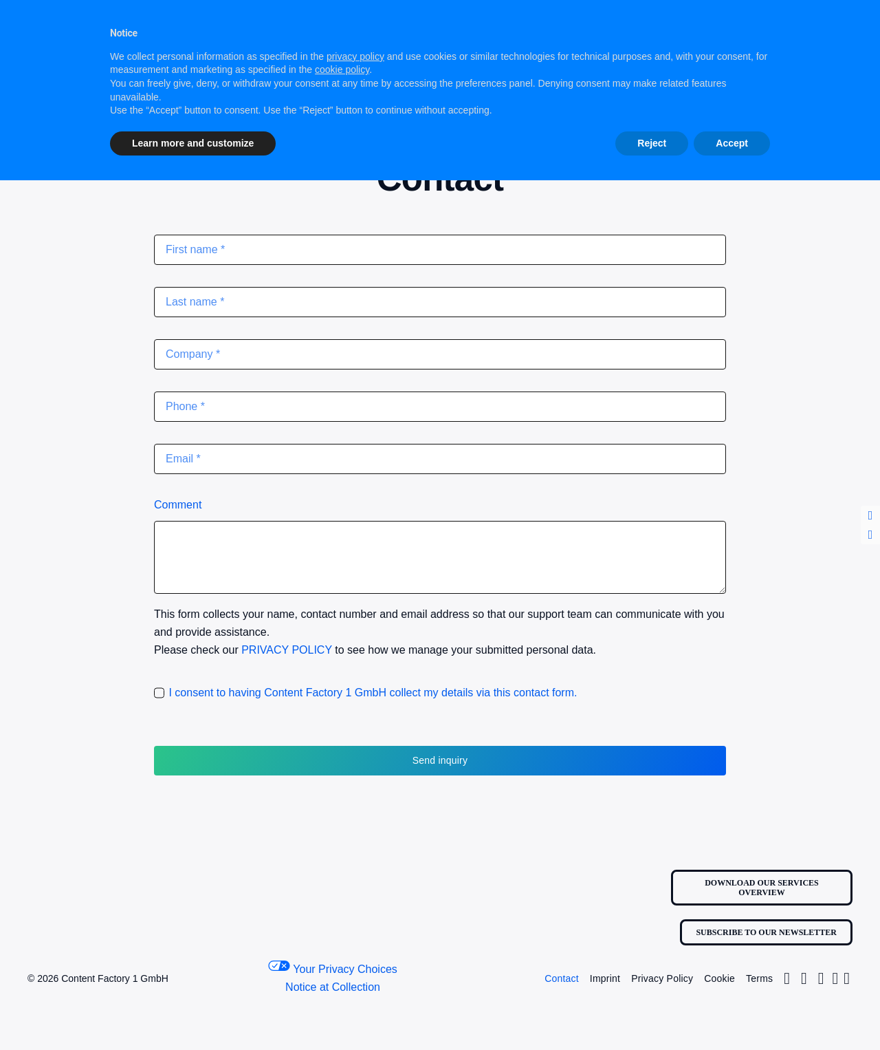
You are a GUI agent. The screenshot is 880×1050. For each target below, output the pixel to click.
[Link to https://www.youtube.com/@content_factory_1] (847, 978)
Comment (177, 505)
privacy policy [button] (355, 56)
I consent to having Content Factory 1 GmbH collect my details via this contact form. (372, 692)
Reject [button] (651, 143)
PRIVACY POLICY (286, 650)
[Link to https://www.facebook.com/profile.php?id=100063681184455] (821, 978)
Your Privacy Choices (332, 968)
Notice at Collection (332, 987)
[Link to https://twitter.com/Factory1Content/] (804, 978)
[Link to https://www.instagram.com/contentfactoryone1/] (787, 978)
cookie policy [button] (342, 69)
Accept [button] (732, 143)
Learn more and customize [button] (193, 143)
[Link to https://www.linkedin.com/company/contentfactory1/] (836, 978)
